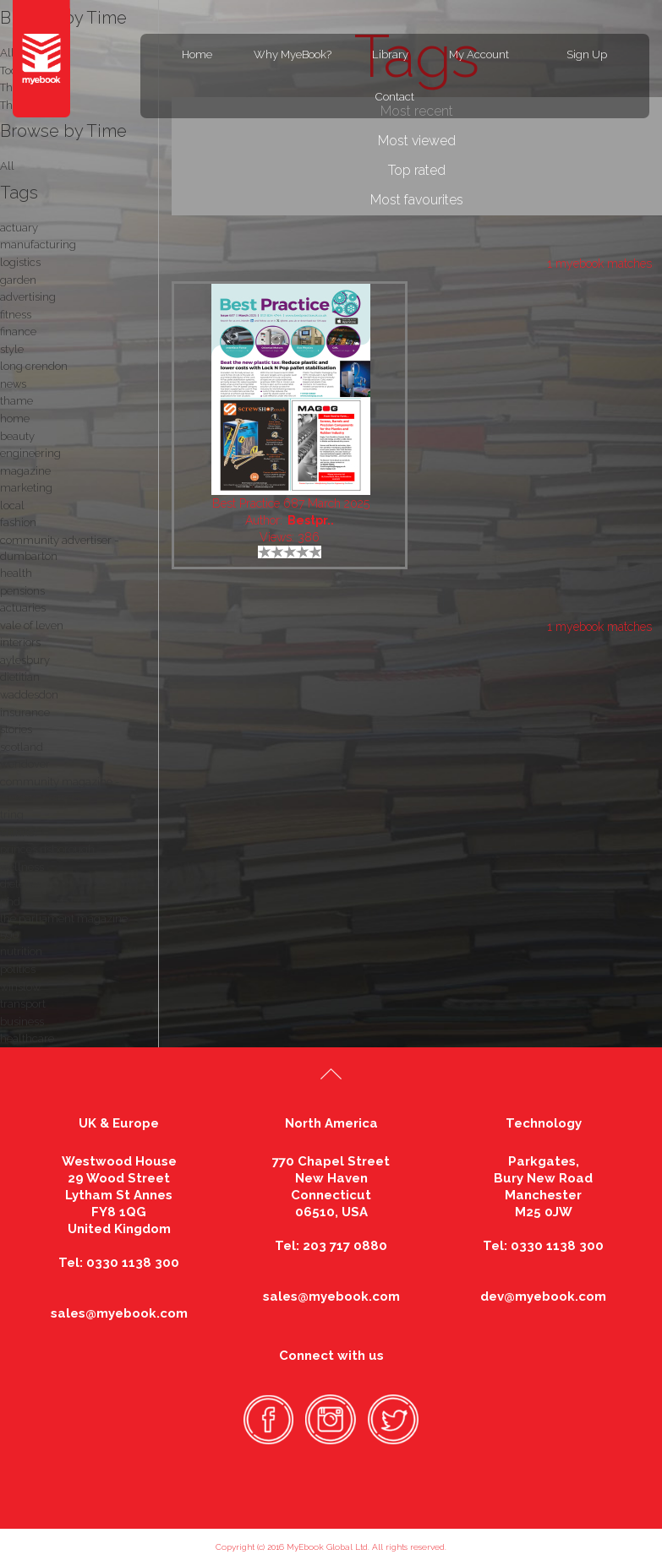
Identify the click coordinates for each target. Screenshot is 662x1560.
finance (18, 331)
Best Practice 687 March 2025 (290, 503)
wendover (25, 764)
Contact (394, 96)
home (15, 418)
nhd (10, 901)
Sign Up (586, 54)
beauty (17, 436)
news (13, 384)
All (7, 166)
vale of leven (31, 625)
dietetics (20, 884)
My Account (479, 54)
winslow (20, 987)
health (16, 573)
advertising (28, 297)
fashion (18, 522)
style (12, 349)
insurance (25, 712)
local (12, 505)
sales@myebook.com (119, 1313)
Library (390, 54)
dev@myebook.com (543, 1296)
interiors (20, 642)
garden (18, 280)
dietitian (20, 677)
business (22, 1021)
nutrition (21, 951)
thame (16, 400)
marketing (26, 487)
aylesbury (25, 660)
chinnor (19, 832)
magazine (25, 471)
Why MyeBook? (292, 54)
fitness (15, 314)
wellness (22, 867)
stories (16, 729)
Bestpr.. (310, 520)
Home (197, 54)
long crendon (34, 366)
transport (23, 1003)
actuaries (23, 607)
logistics (20, 262)
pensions (22, 590)
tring (12, 814)
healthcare (27, 1038)
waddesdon (29, 694)
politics (18, 969)
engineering (30, 453)
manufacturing (38, 244)
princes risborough (47, 849)
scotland (21, 747)
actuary (19, 227)
